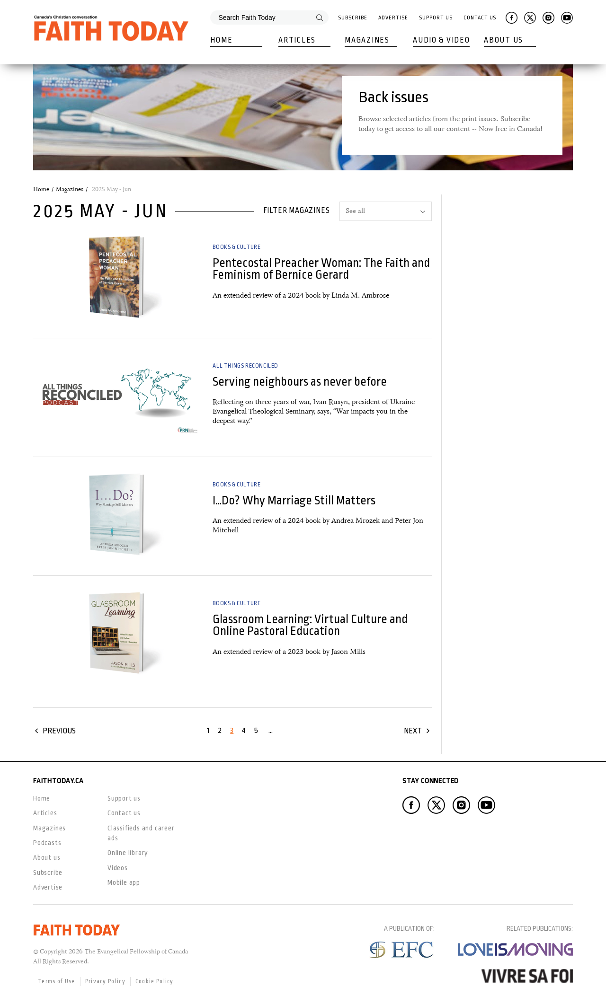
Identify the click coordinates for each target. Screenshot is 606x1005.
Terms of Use (56, 981)
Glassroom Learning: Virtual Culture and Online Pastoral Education (310, 625)
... (270, 730)
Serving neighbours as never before (300, 382)
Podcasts (47, 842)
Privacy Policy (105, 981)
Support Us (435, 18)
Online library (127, 852)
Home (221, 40)
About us (46, 857)
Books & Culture (236, 247)
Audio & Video (441, 40)
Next (413, 730)
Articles (297, 40)
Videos (117, 868)
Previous (59, 730)
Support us (124, 798)
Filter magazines (296, 210)
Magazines (367, 40)
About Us (503, 40)
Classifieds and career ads (141, 833)
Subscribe (352, 18)
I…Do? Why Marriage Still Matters (294, 500)
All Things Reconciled (245, 365)
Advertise (393, 18)
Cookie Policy (154, 981)
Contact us (124, 813)
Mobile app (123, 882)
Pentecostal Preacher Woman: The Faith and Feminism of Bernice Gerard (321, 269)
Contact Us (479, 18)
